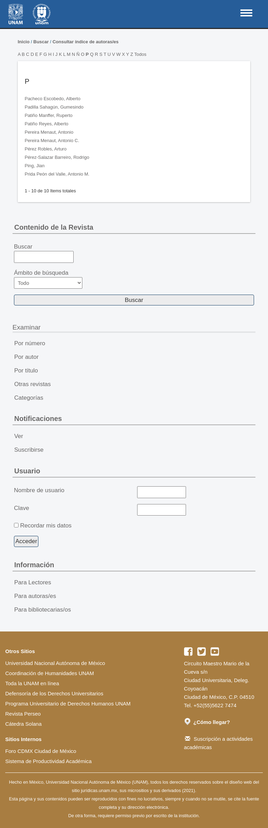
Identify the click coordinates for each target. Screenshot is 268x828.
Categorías (28, 397)
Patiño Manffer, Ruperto (49, 115)
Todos (140, 54)
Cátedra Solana (23, 724)
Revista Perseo (23, 714)
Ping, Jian (35, 165)
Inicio (24, 41)
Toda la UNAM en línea (32, 683)
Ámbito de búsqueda (48, 279)
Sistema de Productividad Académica (48, 761)
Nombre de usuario (39, 490)
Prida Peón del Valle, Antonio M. (57, 174)
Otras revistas (32, 384)
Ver (18, 436)
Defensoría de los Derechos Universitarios (54, 693)
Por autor (26, 357)
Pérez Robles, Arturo (46, 148)
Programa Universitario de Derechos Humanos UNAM (68, 704)
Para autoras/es (35, 596)
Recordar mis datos (46, 525)
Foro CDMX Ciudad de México (40, 751)
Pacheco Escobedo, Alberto (53, 98)
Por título (26, 370)
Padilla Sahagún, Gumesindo (54, 107)
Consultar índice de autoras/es (85, 41)
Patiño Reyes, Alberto (46, 123)
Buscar (41, 41)
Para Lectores (32, 582)
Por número (29, 343)
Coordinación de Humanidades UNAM (49, 673)
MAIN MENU (246, 12)
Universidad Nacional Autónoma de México (55, 663)
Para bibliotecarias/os (42, 609)
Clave (21, 508)
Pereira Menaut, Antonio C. (52, 140)
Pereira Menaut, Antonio (49, 132)
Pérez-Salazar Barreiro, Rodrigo (57, 157)
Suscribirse (29, 449)
